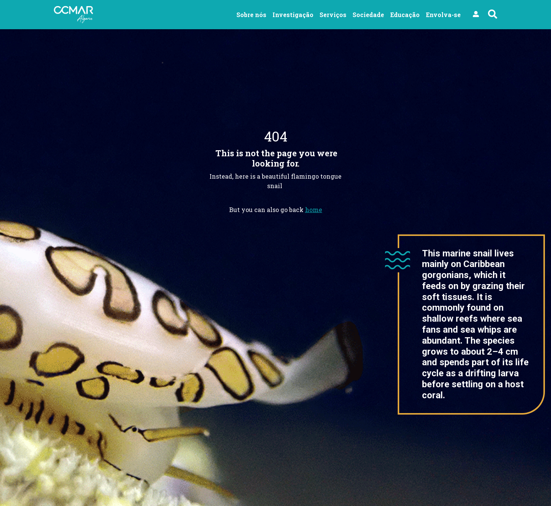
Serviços (333, 14)
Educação (405, 14)
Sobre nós (251, 14)
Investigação (292, 14)
